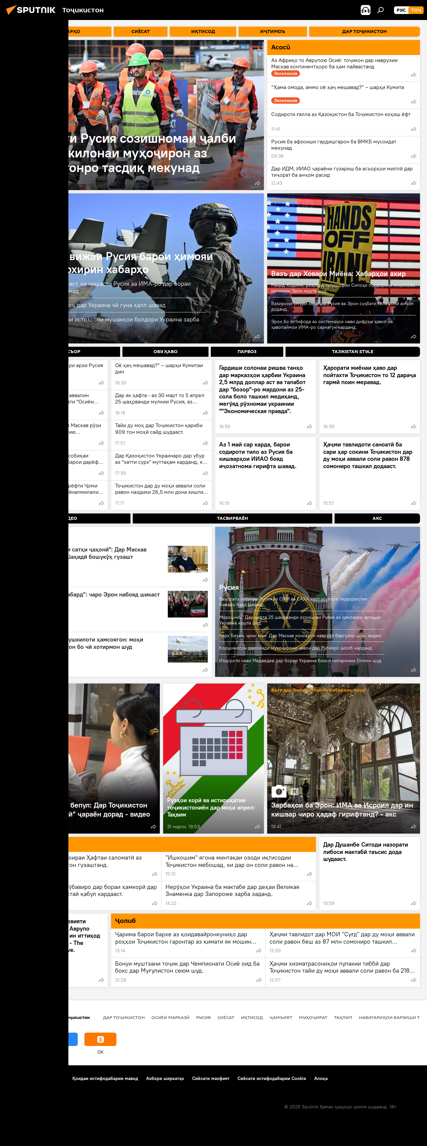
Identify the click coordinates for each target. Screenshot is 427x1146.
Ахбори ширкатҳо (165, 1078)
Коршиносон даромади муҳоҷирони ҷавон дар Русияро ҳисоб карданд (295, 648)
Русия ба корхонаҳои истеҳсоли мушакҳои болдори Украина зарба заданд (107, 322)
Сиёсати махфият (211, 1078)
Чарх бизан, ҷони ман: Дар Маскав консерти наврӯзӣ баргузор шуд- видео (300, 636)
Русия (229, 587)
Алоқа (321, 1078)
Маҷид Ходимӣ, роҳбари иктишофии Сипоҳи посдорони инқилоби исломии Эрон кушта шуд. (343, 288)
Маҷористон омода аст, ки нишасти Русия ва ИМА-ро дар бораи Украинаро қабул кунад (102, 287)
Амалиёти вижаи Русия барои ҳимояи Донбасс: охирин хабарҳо (114, 262)
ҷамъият (281, 1017)
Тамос (58, 1078)
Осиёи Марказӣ (170, 1017)
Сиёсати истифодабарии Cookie (272, 1078)
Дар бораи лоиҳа (25, 1078)
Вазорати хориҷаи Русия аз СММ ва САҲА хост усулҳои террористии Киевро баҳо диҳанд (293, 602)
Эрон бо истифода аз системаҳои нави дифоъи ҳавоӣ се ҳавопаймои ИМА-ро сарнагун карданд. (332, 324)
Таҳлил (343, 1017)
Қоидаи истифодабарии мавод (105, 1078)
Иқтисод (252, 1017)
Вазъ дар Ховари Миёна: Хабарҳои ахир (338, 273)
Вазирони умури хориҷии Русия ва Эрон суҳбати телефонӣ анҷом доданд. (342, 306)
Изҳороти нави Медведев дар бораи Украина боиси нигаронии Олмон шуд (300, 661)
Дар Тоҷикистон (124, 1017)
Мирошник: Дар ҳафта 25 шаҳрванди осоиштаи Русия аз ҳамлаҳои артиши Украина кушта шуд (299, 620)
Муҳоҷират (313, 1017)
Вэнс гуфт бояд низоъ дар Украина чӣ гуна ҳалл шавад (90, 305)
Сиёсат (226, 1017)
